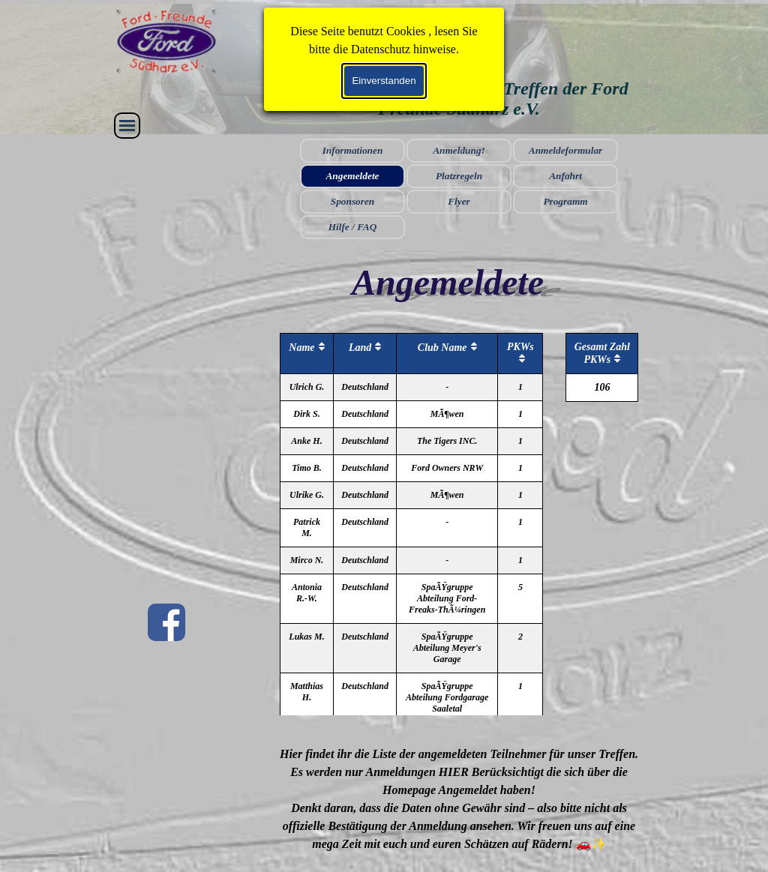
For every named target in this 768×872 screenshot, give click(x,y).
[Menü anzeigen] (127, 125)
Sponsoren (353, 201)
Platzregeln (459, 175)
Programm (565, 201)
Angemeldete (352, 175)
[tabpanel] (459, 799)
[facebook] (166, 622)
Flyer (459, 201)
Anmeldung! (459, 150)
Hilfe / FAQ (352, 226)
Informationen (352, 150)
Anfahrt (565, 175)
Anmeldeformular (566, 150)
